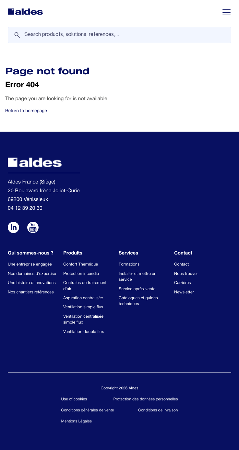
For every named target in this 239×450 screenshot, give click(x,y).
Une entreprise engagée (30, 265)
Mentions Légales (76, 422)
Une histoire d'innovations (32, 283)
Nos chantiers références (31, 292)
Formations (129, 265)
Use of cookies (74, 400)
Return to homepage (26, 111)
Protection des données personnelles (146, 400)
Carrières (182, 283)
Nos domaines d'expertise (32, 274)
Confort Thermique (80, 265)
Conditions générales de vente (87, 411)
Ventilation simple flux (83, 307)
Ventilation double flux (83, 332)
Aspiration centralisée (83, 298)
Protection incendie (81, 274)
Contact (181, 265)
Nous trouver (186, 274)
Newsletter (184, 292)
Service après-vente (137, 289)
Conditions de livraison (158, 411)
